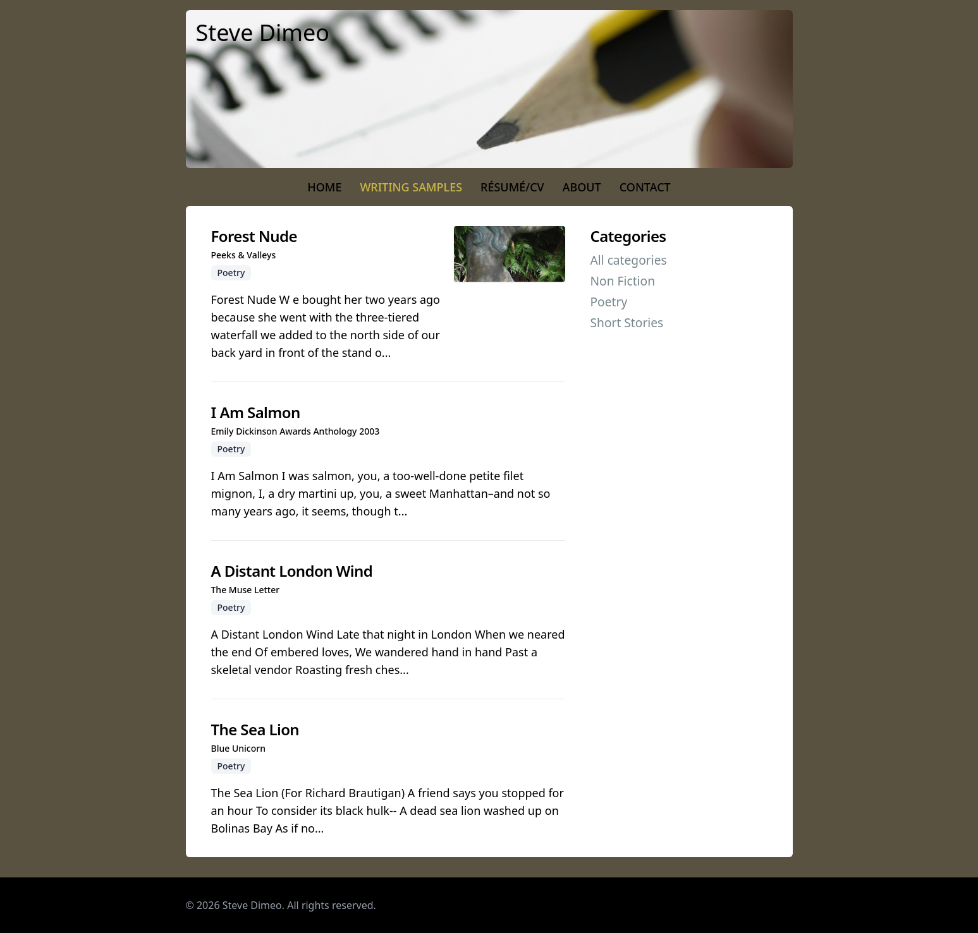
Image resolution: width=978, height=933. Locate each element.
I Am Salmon (255, 412)
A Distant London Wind (292, 570)
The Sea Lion (255, 729)
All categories (628, 259)
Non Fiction (623, 280)
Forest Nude (254, 236)
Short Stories (627, 322)
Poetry (609, 301)
